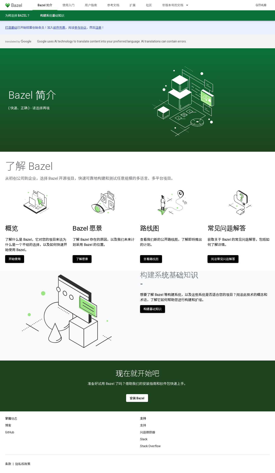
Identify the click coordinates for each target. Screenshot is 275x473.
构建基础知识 (153, 309)
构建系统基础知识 (52, 15)
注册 (98, 27)
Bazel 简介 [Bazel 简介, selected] (45, 5)
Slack (143, 439)
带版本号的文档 (172, 5)
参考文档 (113, 5)
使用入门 (69, 5)
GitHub (261, 5)
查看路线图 (151, 259)
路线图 (149, 228)
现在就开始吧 (137, 373)
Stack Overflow (150, 446)
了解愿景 (82, 259)
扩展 (133, 5)
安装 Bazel (137, 398)
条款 (8, 464)
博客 (8, 425)
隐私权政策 (22, 464)
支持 (143, 425)
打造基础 (11, 27)
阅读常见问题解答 (223, 259)
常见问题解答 (227, 228)
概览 (11, 228)
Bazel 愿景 (87, 228)
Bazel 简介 (32, 95)
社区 (149, 5)
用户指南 (91, 5)
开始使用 (15, 259)
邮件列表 (59, 27)
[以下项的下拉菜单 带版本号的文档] (189, 5)
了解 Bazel (29, 166)
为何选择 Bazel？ (17, 15)
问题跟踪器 (147, 432)
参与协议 (80, 27)
